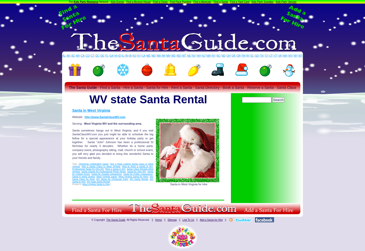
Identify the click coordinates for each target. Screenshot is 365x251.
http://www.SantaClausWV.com (105, 117)
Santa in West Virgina (83, 176)
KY (139, 55)
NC (218, 55)
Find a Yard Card (239, 2)
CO (87, 55)
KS (134, 55)
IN (126, 55)
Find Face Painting (180, 2)
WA (285, 55)
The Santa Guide (115, 220)
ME (148, 55)
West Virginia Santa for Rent (133, 176)
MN (168, 55)
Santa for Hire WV (136, 171)
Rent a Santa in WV (115, 169)
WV (290, 55)
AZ (73, 55)
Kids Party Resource (86, 2)
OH (228, 55)
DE (102, 55)
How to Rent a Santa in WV (137, 166)
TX (266, 55)
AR (78, 55)
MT (184, 55)
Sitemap (172, 220)
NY (213, 55)
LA (143, 55)
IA (130, 55)
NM (209, 55)
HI (116, 55)
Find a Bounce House (138, 2)
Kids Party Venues (286, 2)
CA (82, 55)
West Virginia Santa (106, 176)
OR (239, 55)
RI (247, 55)
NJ (203, 55)
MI (163, 55)
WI (295, 55)
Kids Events (117, 2)
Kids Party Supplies (262, 2)
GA (111, 55)
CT (92, 55)
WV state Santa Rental (98, 181)
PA (243, 55)
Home (158, 220)
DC (97, 55)
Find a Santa (220, 2)
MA (159, 55)
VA (280, 55)
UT (270, 55)
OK (233, 55)
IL (123, 55)
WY (300, 55)
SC (252, 55)
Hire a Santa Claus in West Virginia (101, 166)
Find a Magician (202, 2)
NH (198, 55)
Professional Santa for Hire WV (88, 169)
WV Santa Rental (139, 179)
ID (119, 55)
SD (257, 55)
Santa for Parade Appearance (106, 174)
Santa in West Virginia (91, 110)
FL (106, 55)
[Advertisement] (182, 17)
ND (223, 55)
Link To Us (188, 220)
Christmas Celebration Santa (93, 164)
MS (173, 55)
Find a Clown (160, 2)
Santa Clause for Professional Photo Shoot (103, 171)
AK (68, 55)
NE (189, 55)
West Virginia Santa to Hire (96, 184)
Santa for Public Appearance (138, 174)
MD (154, 55)
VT (275, 55)
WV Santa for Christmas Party (112, 179)
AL (63, 55)
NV (194, 55)
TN (261, 55)
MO (179, 55)
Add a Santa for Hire (211, 220)
